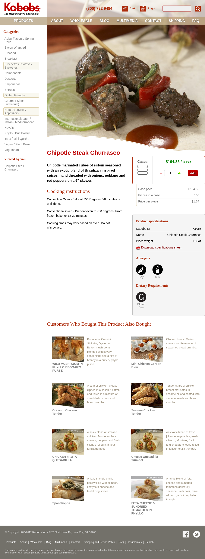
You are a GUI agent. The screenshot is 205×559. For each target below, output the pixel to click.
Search (149, 542)
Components (12, 73)
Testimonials (134, 542)
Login (151, 8)
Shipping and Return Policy (99, 542)
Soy (141, 277)
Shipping (177, 21)
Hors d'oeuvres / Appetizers (15, 111)
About (57, 21)
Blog (104, 21)
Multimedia (127, 21)
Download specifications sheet (158, 247)
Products (23, 21)
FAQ (195, 21)
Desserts (10, 78)
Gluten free (141, 306)
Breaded (10, 53)
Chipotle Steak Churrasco (14, 167)
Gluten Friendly (14, 95)
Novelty (9, 127)
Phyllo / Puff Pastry (17, 133)
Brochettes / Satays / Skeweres (18, 65)
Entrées (9, 89)
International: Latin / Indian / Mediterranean (19, 120)
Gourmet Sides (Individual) (14, 102)
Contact (153, 21)
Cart (133, 8)
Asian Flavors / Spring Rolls (19, 40)
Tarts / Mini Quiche (16, 138)
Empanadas (12, 84)
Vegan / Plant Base (17, 144)
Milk (157, 277)
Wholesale (81, 21)
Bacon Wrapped (15, 47)
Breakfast (10, 58)
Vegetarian (11, 150)
